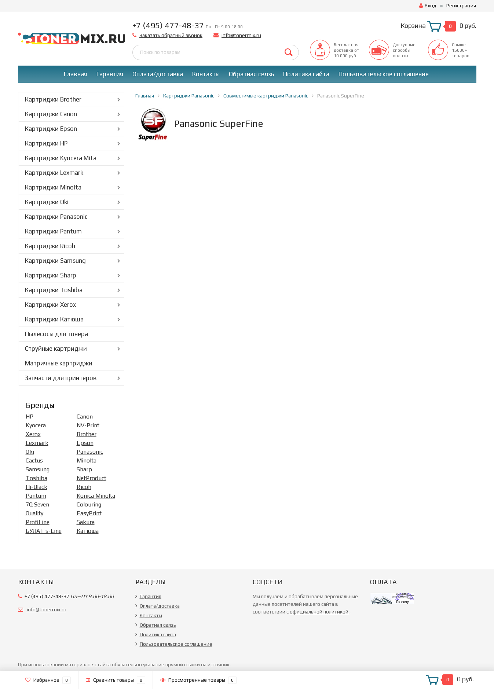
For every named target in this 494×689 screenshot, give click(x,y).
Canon (85, 416)
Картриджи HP (46, 143)
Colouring (89, 504)
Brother (86, 434)
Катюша (88, 530)
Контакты (206, 74)
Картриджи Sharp (50, 275)
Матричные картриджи (58, 363)
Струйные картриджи (56, 348)
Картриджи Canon (51, 114)
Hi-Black (36, 486)
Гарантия (109, 74)
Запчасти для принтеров (61, 378)
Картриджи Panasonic (56, 216)
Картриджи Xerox (50, 304)
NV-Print (88, 425)
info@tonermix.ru (241, 35)
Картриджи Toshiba (54, 290)
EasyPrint (89, 513)
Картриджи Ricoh (50, 246)
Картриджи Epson (51, 128)
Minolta (86, 460)
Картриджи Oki (47, 202)
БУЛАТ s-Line (44, 530)
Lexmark (37, 442)
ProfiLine (38, 522)
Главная (75, 74)
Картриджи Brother (53, 99)
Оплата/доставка (157, 74)
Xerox (33, 434)
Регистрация (461, 5)
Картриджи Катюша (54, 319)
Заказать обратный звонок (170, 35)
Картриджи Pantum (53, 231)
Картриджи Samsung (55, 260)
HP (29, 416)
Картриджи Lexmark (54, 172)
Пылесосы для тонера (56, 334)
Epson (85, 442)
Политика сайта (306, 74)
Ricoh (84, 486)
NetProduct (91, 478)
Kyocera (36, 425)
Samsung (38, 469)
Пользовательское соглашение (384, 74)
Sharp (84, 469)
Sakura (86, 522)
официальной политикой (320, 612)
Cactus (34, 460)
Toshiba (36, 478)
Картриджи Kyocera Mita (60, 158)
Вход (427, 5)
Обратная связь (251, 74)
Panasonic (90, 451)
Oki (30, 451)
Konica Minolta (96, 495)
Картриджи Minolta (53, 187)
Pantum (36, 495)
